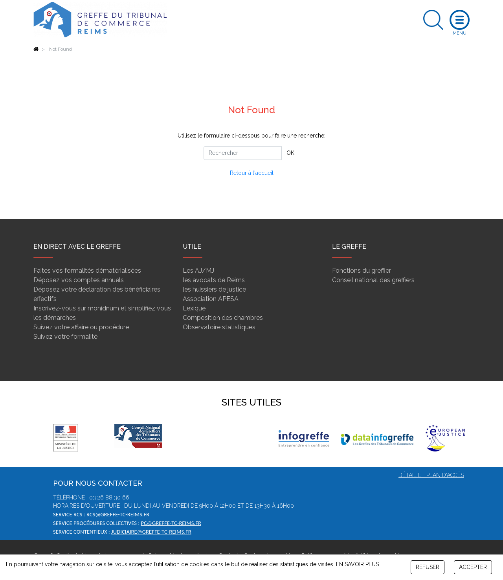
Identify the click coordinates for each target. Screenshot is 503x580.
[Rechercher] (243, 153)
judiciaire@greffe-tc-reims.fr (151, 531)
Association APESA (211, 299)
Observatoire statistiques (219, 327)
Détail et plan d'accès (431, 475)
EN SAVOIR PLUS (357, 564)
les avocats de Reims (214, 280)
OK (290, 153)
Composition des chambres (223, 317)
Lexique (194, 308)
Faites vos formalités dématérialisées (87, 270)
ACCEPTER (473, 567)
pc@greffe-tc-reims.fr (171, 523)
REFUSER (427, 567)
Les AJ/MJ (198, 270)
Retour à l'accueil (252, 173)
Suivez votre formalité (65, 336)
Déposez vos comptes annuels (78, 280)
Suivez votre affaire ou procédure (81, 327)
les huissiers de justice (214, 289)
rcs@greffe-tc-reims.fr (117, 514)
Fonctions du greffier (361, 270)
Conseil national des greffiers (373, 280)
